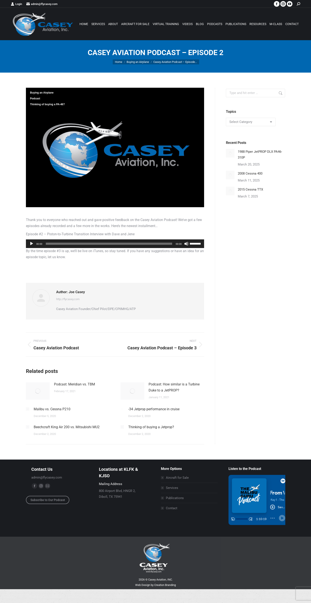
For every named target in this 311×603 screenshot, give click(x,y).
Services (172, 488)
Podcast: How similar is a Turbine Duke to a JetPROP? (174, 387)
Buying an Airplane (42, 92)
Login (16, 4)
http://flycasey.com (67, 299)
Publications (175, 498)
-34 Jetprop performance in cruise (153, 409)
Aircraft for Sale (177, 478)
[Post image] (38, 391)
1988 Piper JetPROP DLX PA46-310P (260, 154)
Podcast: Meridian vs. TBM (74, 384)
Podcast (35, 98)
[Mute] (186, 244)
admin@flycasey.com (41, 4)
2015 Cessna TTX (250, 189)
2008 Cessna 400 (250, 173)
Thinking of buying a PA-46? (47, 104)
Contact (171, 508)
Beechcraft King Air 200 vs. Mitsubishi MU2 (67, 427)
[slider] (109, 244)
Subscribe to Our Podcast (47, 500)
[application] (115, 243)
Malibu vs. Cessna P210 (52, 409)
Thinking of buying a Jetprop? (151, 427)
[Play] (31, 244)
